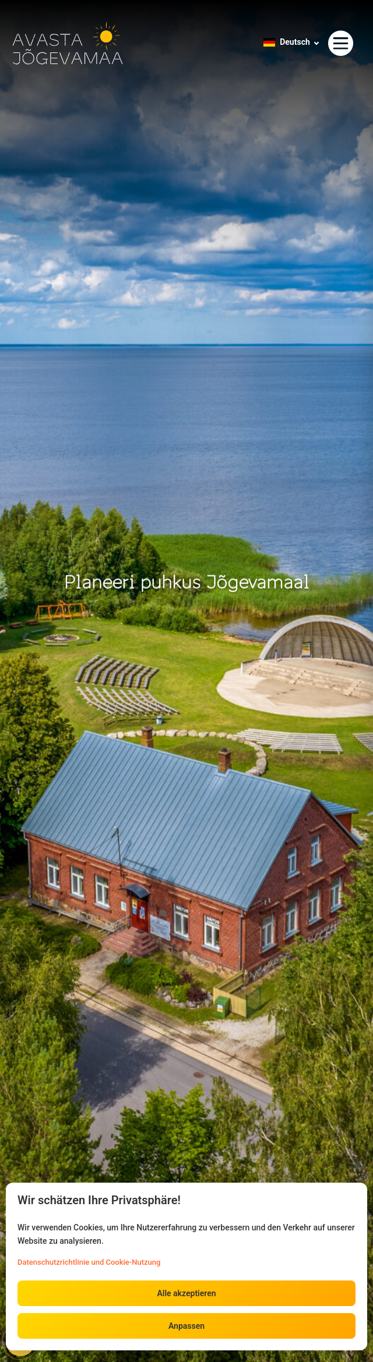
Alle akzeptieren (186, 1293)
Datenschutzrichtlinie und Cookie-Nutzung (88, 1262)
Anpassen (186, 1326)
